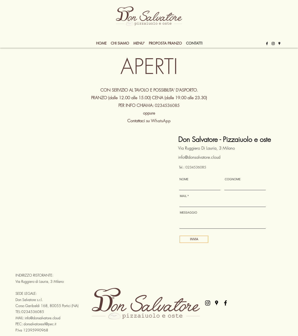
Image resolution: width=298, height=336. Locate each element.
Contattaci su (139, 120)
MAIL (183, 196)
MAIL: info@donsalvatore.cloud (38, 317)
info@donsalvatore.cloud (199, 157)
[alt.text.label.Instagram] (273, 43)
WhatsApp (161, 120)
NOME (183, 179)
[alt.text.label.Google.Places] (279, 43)
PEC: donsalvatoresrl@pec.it (36, 323)
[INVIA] (193, 239)
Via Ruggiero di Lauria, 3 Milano (40, 281)
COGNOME (232, 179)
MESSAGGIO (188, 212)
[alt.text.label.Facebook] (267, 43)
